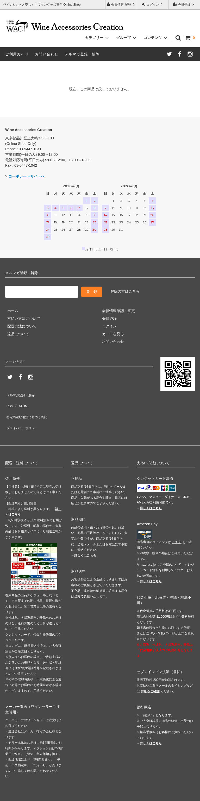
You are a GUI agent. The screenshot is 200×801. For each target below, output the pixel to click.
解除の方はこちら (125, 290)
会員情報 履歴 (121, 4)
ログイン (152, 4)
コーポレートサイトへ (26, 176)
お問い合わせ (46, 54)
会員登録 (184, 4)
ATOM (21, 400)
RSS (9, 400)
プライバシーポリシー (23, 415)
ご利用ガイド (17, 54)
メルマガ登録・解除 (82, 54)
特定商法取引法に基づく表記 (29, 407)
